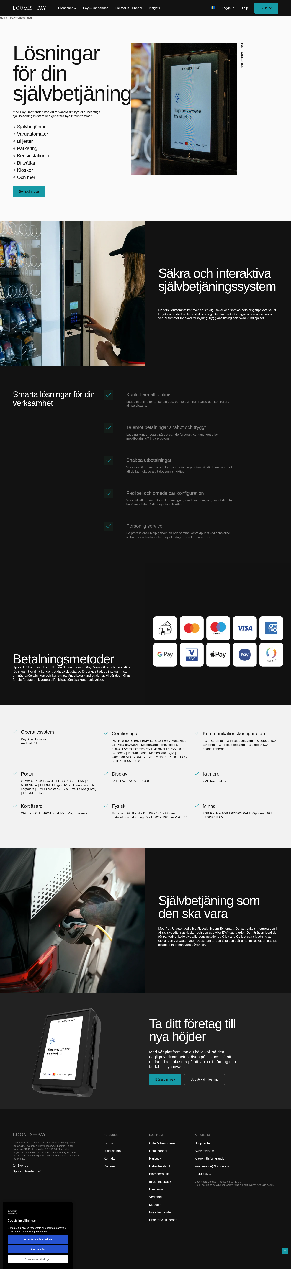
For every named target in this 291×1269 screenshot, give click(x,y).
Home (4, 17)
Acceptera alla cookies (37, 1262)
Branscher (67, 8)
